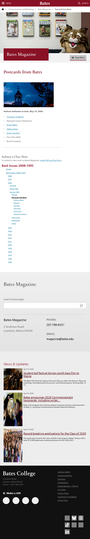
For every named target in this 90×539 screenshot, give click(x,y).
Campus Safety (64, 472)
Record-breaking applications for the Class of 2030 (54, 433)
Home (8, 169)
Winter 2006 (14, 189)
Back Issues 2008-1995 (16, 173)
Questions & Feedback (67, 497)
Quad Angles (16, 217)
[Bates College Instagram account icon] (74, 524)
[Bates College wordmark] (45, 3)
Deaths (14, 223)
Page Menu (78, 58)
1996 (10, 259)
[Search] (81, 305)
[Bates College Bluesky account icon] (74, 518)
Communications (65, 476)
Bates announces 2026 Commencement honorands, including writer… (48, 399)
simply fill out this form (50, 160)
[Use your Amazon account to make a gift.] (16, 500)
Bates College (19, 473)
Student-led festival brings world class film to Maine (51, 375)
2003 (10, 235)
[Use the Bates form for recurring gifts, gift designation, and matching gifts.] (6, 500)
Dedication (17, 203)
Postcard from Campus (20, 214)
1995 (10, 262)
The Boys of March (15, 117)
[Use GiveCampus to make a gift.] (35, 500)
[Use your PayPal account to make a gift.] (25, 500)
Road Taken (12, 125)
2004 (10, 231)
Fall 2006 (13, 186)
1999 (10, 248)
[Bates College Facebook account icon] (67, 518)
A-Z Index (62, 490)
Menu (8, 3)
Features (14, 194)
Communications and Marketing (21, 9)
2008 (10, 176)
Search (85, 3)
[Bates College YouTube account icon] (80, 524)
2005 (10, 228)
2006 (10, 183)
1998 (10, 252)
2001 (10, 241)
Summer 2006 (14, 192)
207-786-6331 (55, 324)
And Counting (13, 133)
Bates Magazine (44, 9)
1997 (10, 255)
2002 (10, 238)
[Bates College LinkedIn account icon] (67, 531)
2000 (10, 245)
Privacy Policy (63, 493)
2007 (10, 179)
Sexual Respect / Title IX (68, 486)
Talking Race (12, 129)
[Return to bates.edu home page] (4, 9)
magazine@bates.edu (60, 339)
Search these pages (14, 299)
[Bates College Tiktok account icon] (67, 524)
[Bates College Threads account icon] (80, 518)
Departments (16, 220)
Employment (63, 483)
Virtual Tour (63, 500)
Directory (62, 479)
